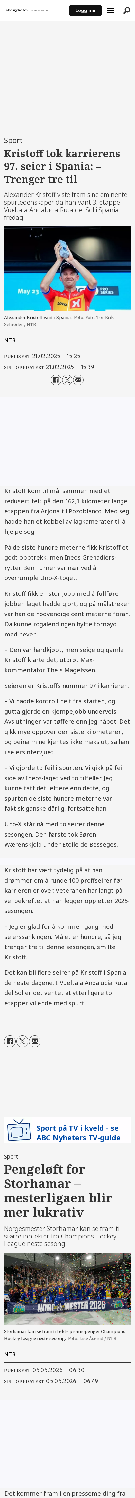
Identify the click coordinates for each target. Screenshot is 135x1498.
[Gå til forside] (27, 10)
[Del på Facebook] (56, 380)
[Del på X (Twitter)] (67, 380)
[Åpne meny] (110, 10)
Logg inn (85, 10)
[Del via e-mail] (78, 380)
